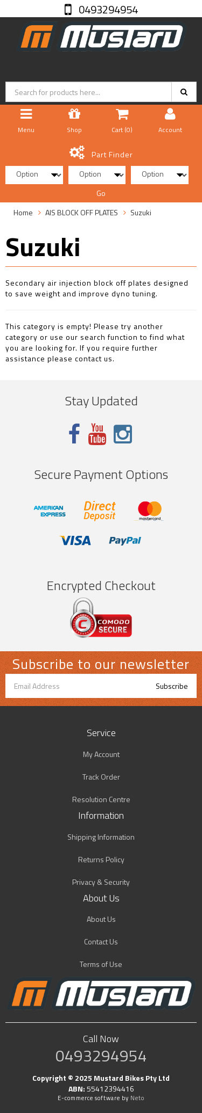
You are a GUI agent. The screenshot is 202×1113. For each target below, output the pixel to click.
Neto (137, 1098)
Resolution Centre (101, 799)
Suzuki (140, 212)
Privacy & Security (101, 882)
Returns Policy (101, 859)
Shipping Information (101, 836)
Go (101, 193)
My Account (101, 754)
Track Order (101, 776)
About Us (101, 919)
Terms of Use (101, 964)
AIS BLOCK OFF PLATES (81, 212)
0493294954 (107, 9)
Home (23, 212)
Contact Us (101, 941)
